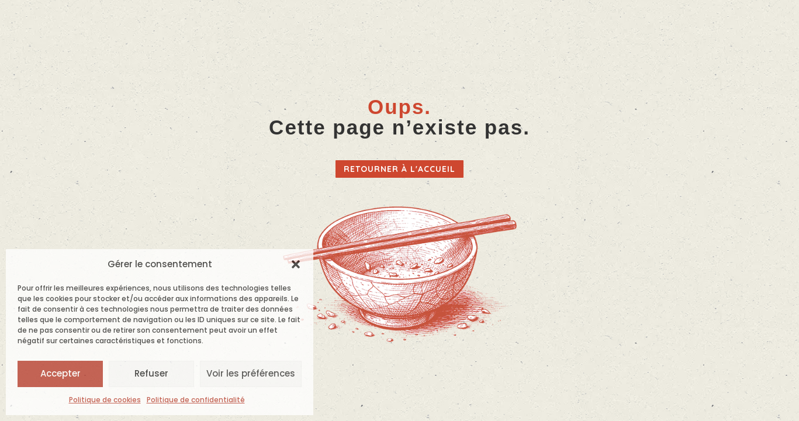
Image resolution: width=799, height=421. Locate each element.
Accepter (60, 373)
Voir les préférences (250, 373)
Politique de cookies (105, 400)
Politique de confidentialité (196, 400)
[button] (296, 264)
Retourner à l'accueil (399, 169)
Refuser (151, 373)
